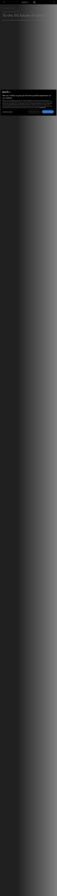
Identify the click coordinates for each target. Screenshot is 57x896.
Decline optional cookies (34, 111)
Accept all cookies (48, 111)
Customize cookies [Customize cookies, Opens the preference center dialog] (7, 111)
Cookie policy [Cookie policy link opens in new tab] (42, 107)
